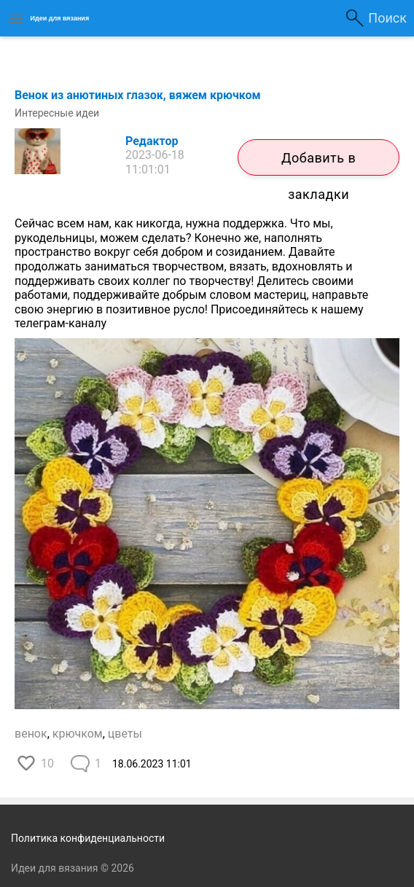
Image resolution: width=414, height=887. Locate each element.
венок (31, 734)
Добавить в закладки (318, 163)
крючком (77, 734)
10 (47, 763)
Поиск (387, 18)
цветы (125, 734)
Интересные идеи (57, 113)
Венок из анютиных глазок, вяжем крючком (138, 95)
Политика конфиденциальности (88, 838)
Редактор (151, 141)
